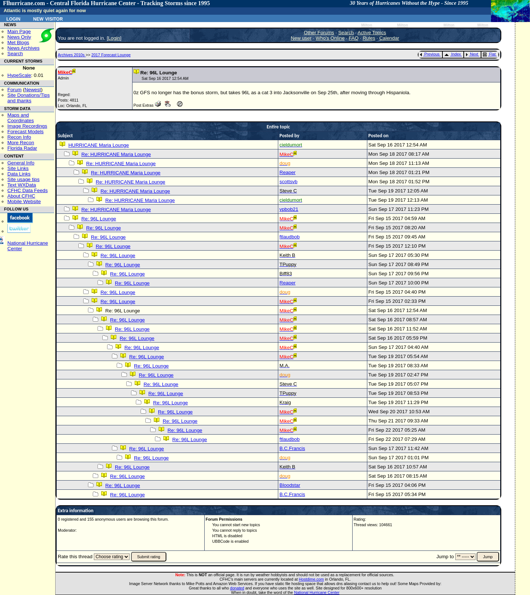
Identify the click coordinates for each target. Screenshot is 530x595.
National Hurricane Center (316, 592)
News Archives (23, 48)
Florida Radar (22, 148)
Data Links (19, 174)
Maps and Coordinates (20, 117)
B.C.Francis (292, 448)
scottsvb (288, 181)
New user (301, 38)
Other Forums (319, 32)
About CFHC (21, 196)
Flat (489, 54)
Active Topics (372, 32)
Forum (14, 89)
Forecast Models (25, 131)
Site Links (18, 168)
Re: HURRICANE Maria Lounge (116, 154)
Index (452, 54)
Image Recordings (27, 126)
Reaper (287, 172)
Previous (430, 54)
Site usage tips (23, 179)
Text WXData (21, 185)
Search (15, 53)
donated (237, 588)
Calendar (389, 38)
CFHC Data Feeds (27, 190)
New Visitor (48, 18)
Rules (369, 38)
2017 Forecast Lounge (111, 55)
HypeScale (19, 75)
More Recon (20, 142)
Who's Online (330, 38)
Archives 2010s (72, 55)
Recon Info (19, 137)
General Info (20, 163)
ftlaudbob (289, 237)
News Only (19, 37)
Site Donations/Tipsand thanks (28, 97)
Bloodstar (289, 485)
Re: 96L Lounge (98, 219)
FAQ (353, 38)
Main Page (19, 31)
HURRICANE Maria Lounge (98, 145)
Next (471, 54)
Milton (366, 25)
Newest (33, 89)
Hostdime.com (311, 579)
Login (13, 18)
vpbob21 (288, 209)
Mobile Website (24, 201)
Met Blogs (18, 42)
